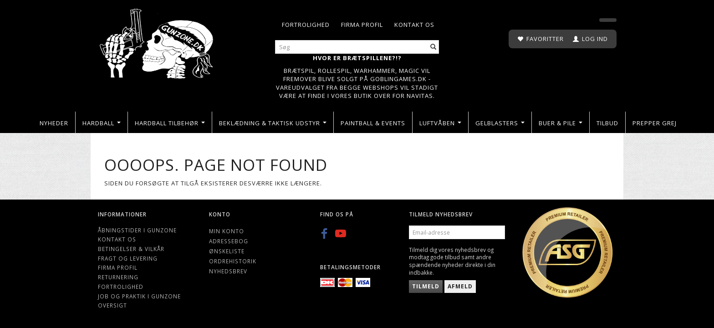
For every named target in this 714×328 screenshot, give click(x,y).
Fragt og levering (128, 258)
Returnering (118, 277)
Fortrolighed (306, 24)
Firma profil (362, 24)
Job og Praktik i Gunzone (139, 296)
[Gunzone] (157, 41)
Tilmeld (425, 286)
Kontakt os (414, 24)
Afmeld (460, 286)
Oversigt (112, 305)
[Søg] (433, 47)
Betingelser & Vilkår (131, 248)
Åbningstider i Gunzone (137, 230)
